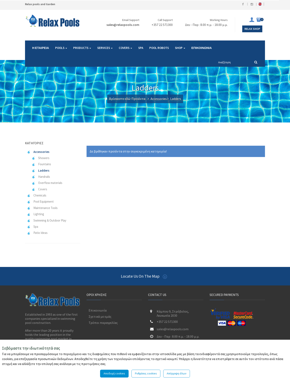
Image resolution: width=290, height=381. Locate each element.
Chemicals (36, 195)
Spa (32, 227)
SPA (140, 48)
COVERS (125, 48)
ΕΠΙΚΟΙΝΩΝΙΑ (201, 48)
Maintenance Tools (42, 208)
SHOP (180, 48)
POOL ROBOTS (159, 48)
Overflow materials (47, 183)
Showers (40, 158)
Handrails (41, 177)
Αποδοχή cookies (114, 373)
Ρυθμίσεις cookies (146, 373)
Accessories (159, 99)
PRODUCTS (82, 48)
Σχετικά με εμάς (100, 316)
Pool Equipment (40, 201)
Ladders (40, 170)
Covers (39, 189)
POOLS (61, 48)
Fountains (41, 164)
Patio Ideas (37, 233)
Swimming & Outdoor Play (46, 220)
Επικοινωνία (98, 310)
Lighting (35, 214)
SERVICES (105, 48)
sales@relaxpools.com (122, 25)
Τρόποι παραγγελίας (103, 323)
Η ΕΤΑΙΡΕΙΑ (40, 48)
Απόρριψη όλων (176, 373)
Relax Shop (252, 29)
